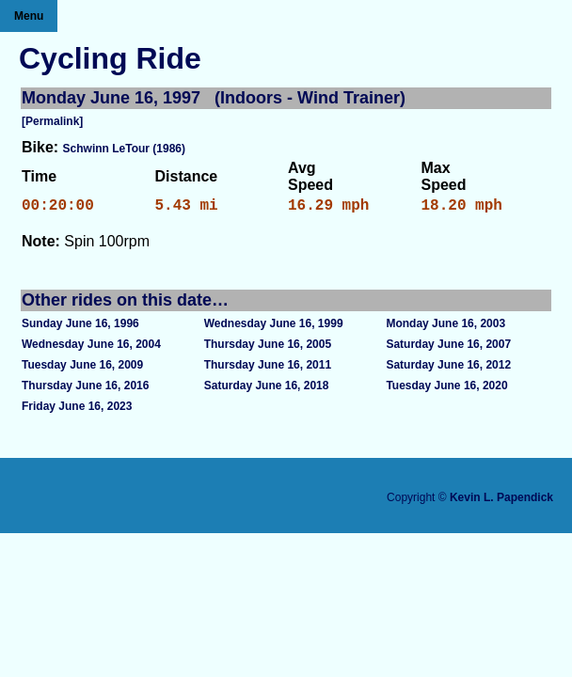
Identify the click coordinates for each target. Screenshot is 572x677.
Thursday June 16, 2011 (267, 368)
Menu (28, 16)
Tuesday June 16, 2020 (446, 389)
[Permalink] (52, 121)
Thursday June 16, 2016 (85, 389)
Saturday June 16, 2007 (448, 347)
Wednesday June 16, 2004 (91, 347)
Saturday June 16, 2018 (266, 389)
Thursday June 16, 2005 (267, 347)
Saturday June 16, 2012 (448, 368)
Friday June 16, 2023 (77, 410)
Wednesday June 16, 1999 (273, 327)
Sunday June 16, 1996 (80, 327)
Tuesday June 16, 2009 (82, 368)
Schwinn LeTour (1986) (124, 148)
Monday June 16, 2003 (445, 327)
